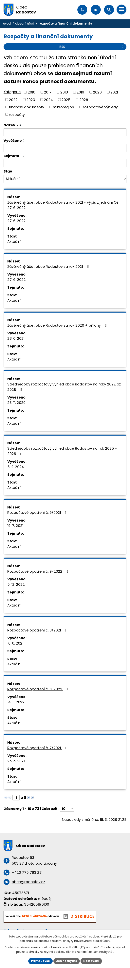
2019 (80, 92)
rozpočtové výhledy (100, 107)
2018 (64, 92)
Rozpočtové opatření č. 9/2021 (37, 512)
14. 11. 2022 (16, 702)
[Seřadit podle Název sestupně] (20, 126)
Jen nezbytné (66, 961)
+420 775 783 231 (82, 10)
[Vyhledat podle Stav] (65, 179)
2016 (31, 92)
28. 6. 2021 (16, 338)
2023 (30, 99)
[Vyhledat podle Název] (65, 132)
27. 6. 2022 (16, 220)
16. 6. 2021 (15, 643)
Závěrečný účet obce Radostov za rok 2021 (48, 266)
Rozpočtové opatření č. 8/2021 (37, 630)
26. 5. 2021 (16, 760)
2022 (13, 99)
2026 (83, 99)
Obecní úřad (24, 23)
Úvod (7, 23)
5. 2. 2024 (15, 466)
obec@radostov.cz (96, 10)
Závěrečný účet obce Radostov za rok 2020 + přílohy (57, 325)
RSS (91, 46)
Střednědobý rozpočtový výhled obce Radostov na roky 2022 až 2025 (64, 387)
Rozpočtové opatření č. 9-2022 (38, 571)
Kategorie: (12, 91)
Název (11, 125)
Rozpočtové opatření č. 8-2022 (38, 689)
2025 (66, 99)
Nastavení (91, 961)
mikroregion (63, 107)
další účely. (103, 941)
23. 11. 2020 (16, 402)
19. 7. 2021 (15, 525)
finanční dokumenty (26, 107)
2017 (47, 92)
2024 (48, 99)
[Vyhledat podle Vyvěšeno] (65, 148)
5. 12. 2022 (16, 584)
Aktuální (14, 241)
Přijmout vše (40, 961)
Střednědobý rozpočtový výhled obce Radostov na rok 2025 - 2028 (62, 451)
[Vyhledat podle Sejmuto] (65, 163)
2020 (97, 92)
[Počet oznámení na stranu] (67, 809)
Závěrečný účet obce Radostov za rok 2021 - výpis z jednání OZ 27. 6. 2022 (63, 205)
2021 (114, 92)
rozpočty (17, 114)
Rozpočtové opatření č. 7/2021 (37, 747)
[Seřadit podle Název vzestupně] (20, 124)
